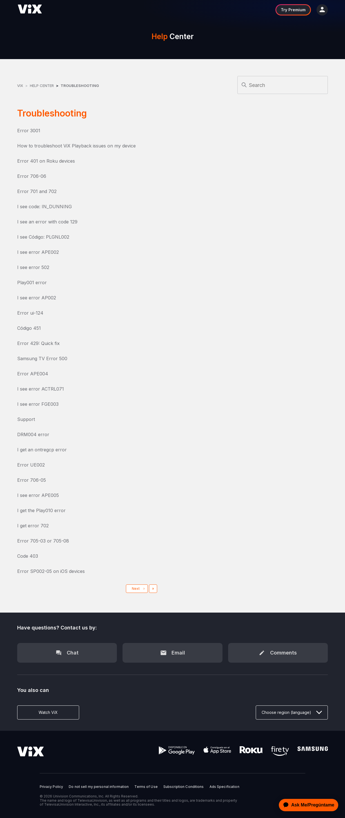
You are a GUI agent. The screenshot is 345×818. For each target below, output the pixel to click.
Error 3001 (28, 130)
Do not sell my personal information (99, 787)
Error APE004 (32, 373)
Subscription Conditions (183, 787)
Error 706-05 (31, 480)
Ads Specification (224, 787)
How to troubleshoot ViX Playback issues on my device (76, 146)
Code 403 (27, 556)
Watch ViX (48, 712)
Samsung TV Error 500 (42, 358)
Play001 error (32, 282)
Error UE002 (31, 465)
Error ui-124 (30, 313)
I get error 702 (33, 525)
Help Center (42, 85)
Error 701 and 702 (37, 191)
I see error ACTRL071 (40, 389)
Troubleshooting (80, 85)
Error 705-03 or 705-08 (43, 541)
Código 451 (29, 328)
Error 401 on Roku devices (46, 161)
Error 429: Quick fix (38, 343)
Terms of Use (145, 787)
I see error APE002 (38, 252)
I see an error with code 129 (47, 222)
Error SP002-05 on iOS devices (51, 571)
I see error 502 (33, 267)
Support (26, 419)
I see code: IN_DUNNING (44, 206)
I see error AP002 (36, 298)
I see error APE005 (38, 495)
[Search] (282, 85)
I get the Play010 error (41, 510)
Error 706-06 (31, 176)
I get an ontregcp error (42, 449)
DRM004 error (33, 434)
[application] (307, 805)
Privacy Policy (51, 787)
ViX (20, 85)
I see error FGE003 (38, 404)
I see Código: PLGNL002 (43, 237)
